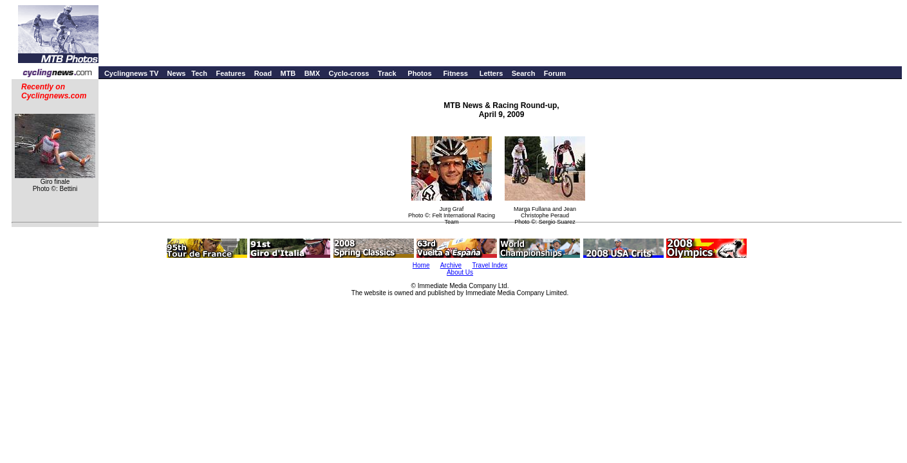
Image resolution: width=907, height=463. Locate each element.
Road (263, 73)
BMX (312, 73)
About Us (460, 272)
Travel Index (490, 265)
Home (421, 265)
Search (524, 73)
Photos (419, 73)
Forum (555, 73)
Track (387, 73)
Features (230, 73)
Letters (491, 73)
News (176, 73)
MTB (287, 73)
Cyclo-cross (348, 73)
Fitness (455, 73)
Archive (451, 265)
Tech (199, 73)
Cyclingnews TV (131, 73)
